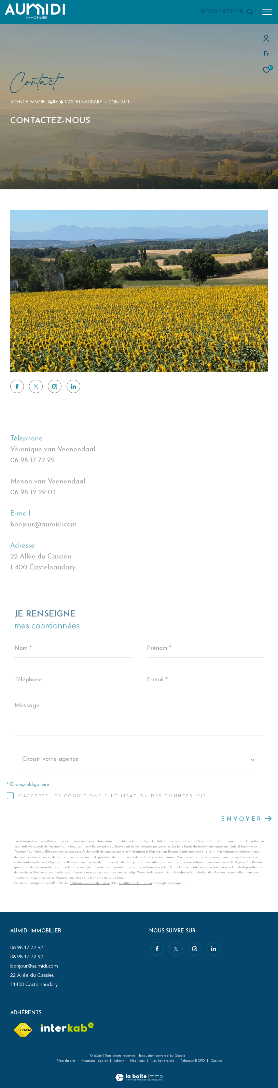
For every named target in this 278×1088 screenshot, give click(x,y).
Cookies (217, 1061)
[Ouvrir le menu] (267, 12)
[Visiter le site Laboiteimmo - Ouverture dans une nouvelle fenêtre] (139, 1073)
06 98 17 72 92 (32, 460)
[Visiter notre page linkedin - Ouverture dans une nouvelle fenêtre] (73, 386)
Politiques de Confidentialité (90, 883)
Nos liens (138, 1061)
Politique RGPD (192, 1061)
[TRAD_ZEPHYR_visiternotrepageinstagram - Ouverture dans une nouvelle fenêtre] (54, 386)
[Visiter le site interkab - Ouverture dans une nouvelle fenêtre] (67, 1027)
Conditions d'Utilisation (135, 883)
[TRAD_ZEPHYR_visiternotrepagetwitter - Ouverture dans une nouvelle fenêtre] (36, 386)
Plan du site (67, 1061)
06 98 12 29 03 (33, 492)
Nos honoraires (163, 1061)
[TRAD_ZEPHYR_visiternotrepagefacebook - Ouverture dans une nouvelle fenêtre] (17, 386)
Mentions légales (95, 1061)
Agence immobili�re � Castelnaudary (56, 102)
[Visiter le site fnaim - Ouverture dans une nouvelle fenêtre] (23, 1030)
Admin (119, 1061)
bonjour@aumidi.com (43, 524)
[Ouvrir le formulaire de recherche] (227, 12)
